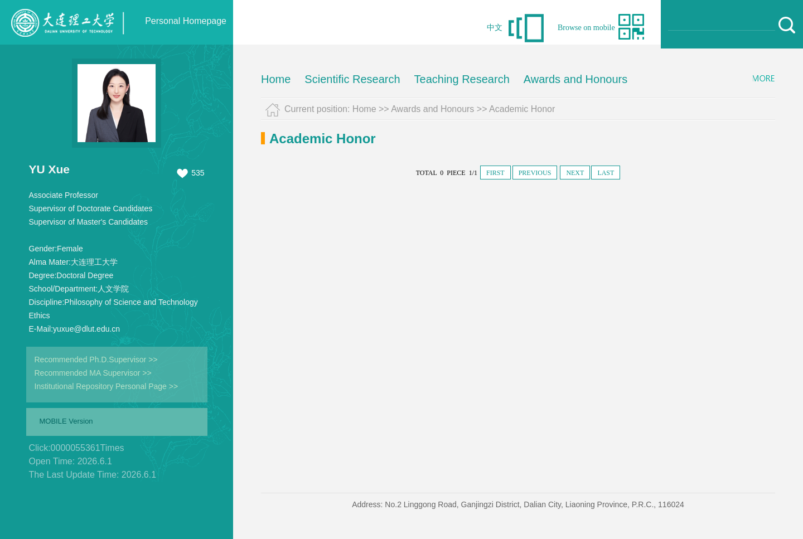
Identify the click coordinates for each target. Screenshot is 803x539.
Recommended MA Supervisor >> (93, 372)
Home (276, 79)
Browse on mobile (586, 27)
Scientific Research (352, 79)
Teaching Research (462, 79)
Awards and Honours (575, 79)
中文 (494, 27)
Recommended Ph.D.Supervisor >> (96, 359)
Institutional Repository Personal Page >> (106, 386)
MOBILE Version (66, 421)
